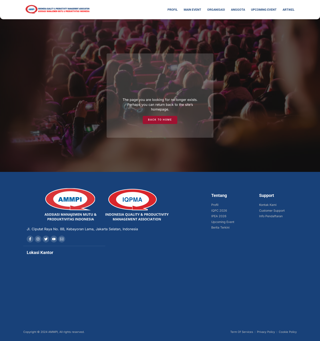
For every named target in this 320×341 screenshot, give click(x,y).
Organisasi (216, 9)
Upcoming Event (264, 9)
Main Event (192, 9)
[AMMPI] (64, 281)
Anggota (238, 9)
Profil (172, 9)
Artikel (289, 9)
